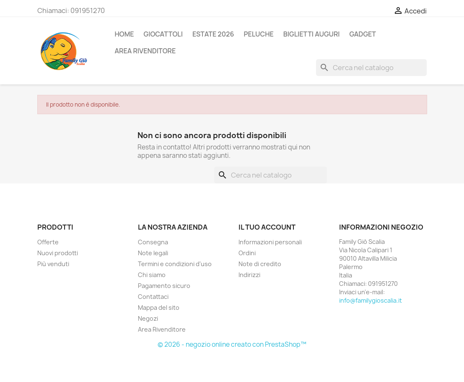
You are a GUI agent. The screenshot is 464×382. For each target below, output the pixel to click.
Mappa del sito (158, 307)
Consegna (153, 242)
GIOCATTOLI (163, 34)
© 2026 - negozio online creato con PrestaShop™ (232, 344)
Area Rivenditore (162, 329)
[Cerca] (371, 67)
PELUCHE (258, 34)
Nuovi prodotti (57, 253)
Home (124, 34)
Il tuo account (267, 227)
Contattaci (153, 297)
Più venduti (53, 264)
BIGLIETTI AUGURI (311, 34)
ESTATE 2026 (213, 34)
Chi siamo (152, 275)
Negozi (148, 318)
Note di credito (259, 264)
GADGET (363, 34)
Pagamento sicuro (164, 286)
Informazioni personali (270, 242)
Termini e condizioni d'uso (175, 264)
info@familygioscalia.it (370, 300)
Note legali (153, 253)
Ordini (247, 253)
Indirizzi (249, 275)
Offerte (48, 242)
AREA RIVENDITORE (145, 50)
